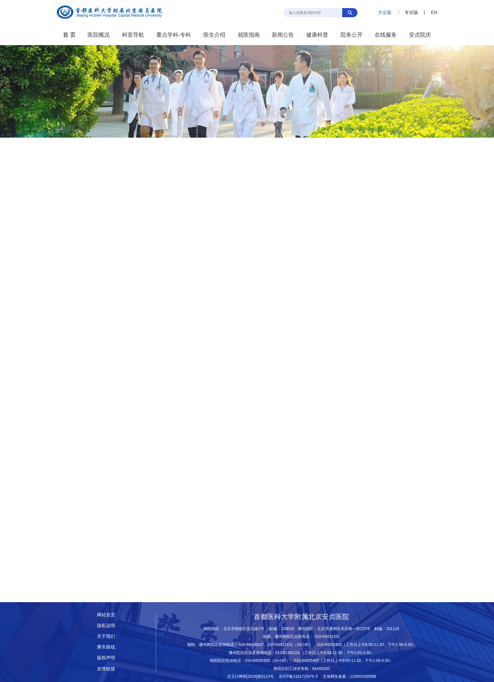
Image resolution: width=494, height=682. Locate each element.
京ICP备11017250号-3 (300, 676)
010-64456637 (251, 644)
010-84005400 (329, 644)
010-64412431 (327, 636)
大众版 (385, 12)
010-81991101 (288, 653)
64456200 (321, 668)
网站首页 (106, 615)
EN (434, 12)
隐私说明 (106, 625)
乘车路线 (106, 647)
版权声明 (106, 657)
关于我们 (106, 636)
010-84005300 (257, 660)
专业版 (411, 12)
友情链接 (106, 668)
